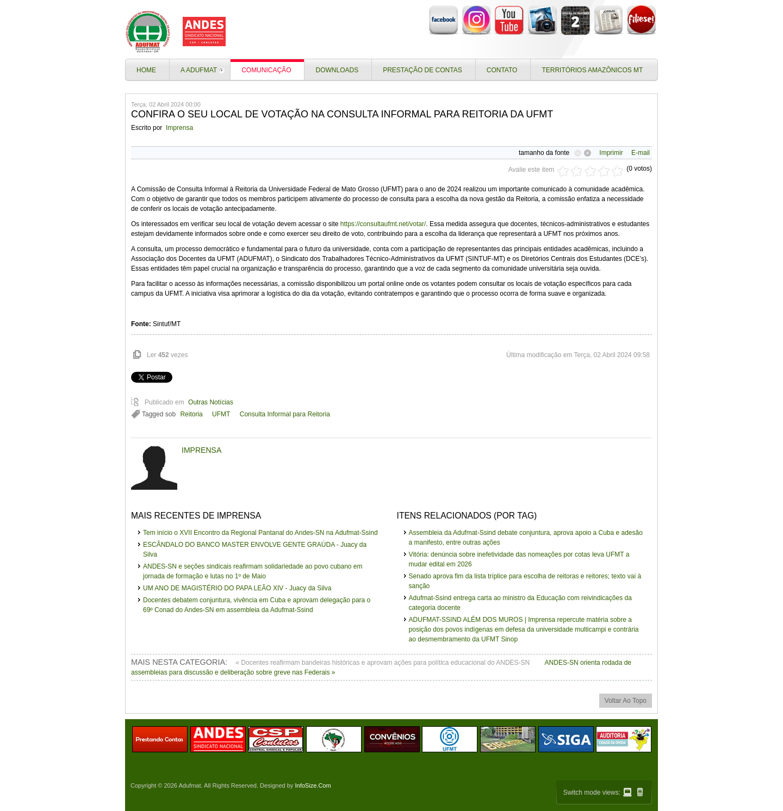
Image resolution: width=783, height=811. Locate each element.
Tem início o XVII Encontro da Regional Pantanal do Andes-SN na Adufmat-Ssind (260, 532)
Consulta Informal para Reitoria (285, 414)
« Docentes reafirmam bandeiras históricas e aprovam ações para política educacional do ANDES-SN (383, 662)
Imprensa (179, 128)
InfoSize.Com (313, 785)
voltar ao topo (626, 700)
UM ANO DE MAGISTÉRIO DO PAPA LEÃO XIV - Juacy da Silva (237, 588)
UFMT (221, 414)
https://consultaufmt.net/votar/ (383, 224)
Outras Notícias (210, 402)
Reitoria (191, 414)
